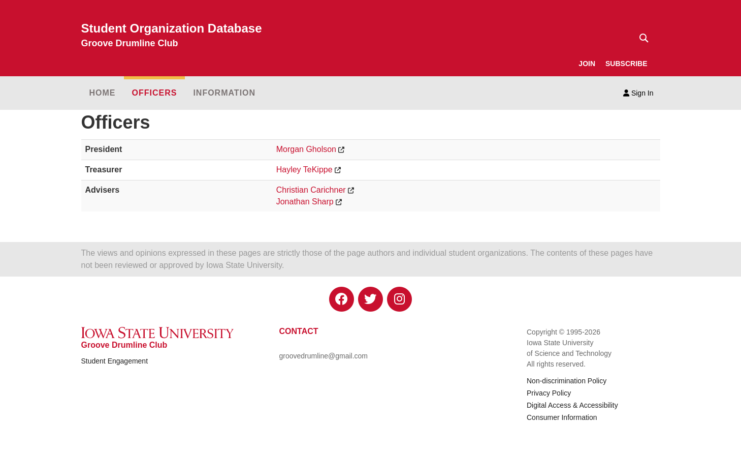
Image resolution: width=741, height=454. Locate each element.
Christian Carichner (311, 190)
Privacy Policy (549, 393)
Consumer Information (562, 417)
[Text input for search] (641, 38)
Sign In (638, 93)
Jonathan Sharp (305, 201)
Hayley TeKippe (304, 169)
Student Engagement (114, 361)
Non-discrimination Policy (566, 381)
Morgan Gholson (306, 149)
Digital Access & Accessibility (572, 405)
